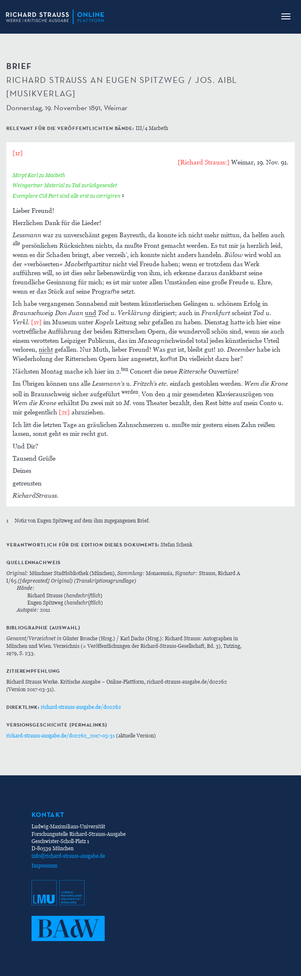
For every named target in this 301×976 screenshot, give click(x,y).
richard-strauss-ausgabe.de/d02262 (81, 707)
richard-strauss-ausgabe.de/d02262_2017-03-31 (60, 735)
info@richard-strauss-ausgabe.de (68, 856)
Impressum (45, 865)
